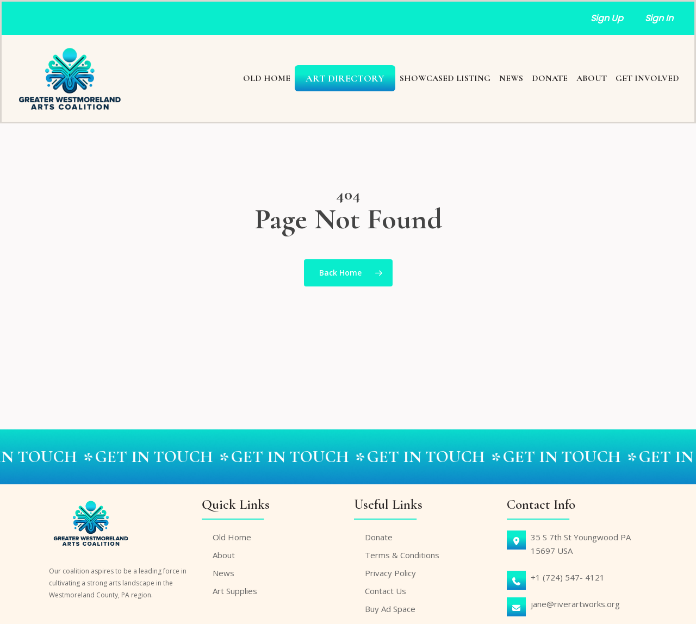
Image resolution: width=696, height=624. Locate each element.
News (223, 572)
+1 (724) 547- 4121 (568, 577)
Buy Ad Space (390, 608)
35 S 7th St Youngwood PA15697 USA (581, 544)
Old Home (232, 537)
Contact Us (385, 590)
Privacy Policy (390, 572)
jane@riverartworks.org (575, 603)
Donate (379, 537)
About (224, 555)
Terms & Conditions (402, 555)
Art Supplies (235, 590)
